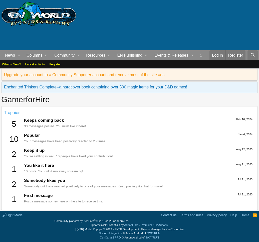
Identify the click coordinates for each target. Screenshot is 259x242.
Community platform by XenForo (92, 220)
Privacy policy (217, 215)
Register (55, 64)
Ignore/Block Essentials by (129, 224)
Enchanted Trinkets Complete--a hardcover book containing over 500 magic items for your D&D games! (95, 87)
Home (245, 215)
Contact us (168, 215)
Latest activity (35, 64)
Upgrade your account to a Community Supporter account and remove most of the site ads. (85, 75)
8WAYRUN (153, 233)
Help (233, 215)
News (10, 55)
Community (64, 55)
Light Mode (12, 215)
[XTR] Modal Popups (108, 229)
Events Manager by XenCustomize (162, 229)
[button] (19, 55)
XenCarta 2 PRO (110, 237)
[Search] (252, 55)
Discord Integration (110, 233)
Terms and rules (191, 215)
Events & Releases (171, 55)
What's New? (11, 64)
